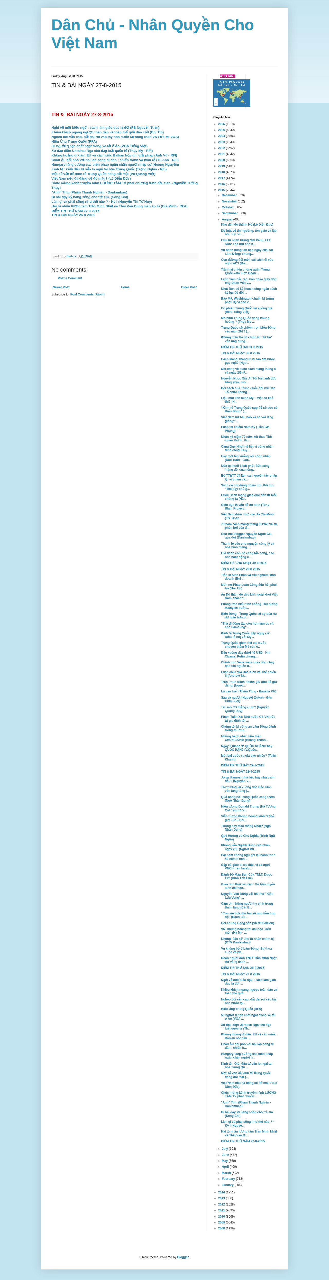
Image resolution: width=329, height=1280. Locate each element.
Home (125, 287)
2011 (222, 1210)
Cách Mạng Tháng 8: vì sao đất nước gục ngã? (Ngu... (248, 361)
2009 (222, 1222)
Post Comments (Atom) (87, 294)
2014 (222, 1192)
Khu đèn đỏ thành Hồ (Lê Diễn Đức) (247, 224)
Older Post (189, 287)
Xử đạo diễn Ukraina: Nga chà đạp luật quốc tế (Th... (246, 1026)
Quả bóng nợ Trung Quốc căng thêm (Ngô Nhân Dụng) (248, 798)
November (230, 201)
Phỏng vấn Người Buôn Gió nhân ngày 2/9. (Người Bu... (245, 847)
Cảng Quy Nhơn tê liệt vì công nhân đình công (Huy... (247, 448)
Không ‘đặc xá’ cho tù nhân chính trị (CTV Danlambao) (247, 940)
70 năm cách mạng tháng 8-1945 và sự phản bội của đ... (249, 526)
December (229, 195)
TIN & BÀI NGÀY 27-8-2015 (240, 974)
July (225, 1149)
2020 (222, 160)
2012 (222, 1204)
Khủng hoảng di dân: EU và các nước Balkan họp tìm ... (248, 1036)
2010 (222, 1216)
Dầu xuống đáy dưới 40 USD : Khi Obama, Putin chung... (245, 654)
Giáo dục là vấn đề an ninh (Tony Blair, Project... (245, 506)
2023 (222, 142)
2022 (222, 148)
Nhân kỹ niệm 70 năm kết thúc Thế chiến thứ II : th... (246, 438)
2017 (222, 178)
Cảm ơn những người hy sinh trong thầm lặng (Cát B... (247, 905)
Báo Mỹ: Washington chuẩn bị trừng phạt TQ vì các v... (247, 300)
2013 (222, 1198)
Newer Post (61, 287)
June (226, 1155)
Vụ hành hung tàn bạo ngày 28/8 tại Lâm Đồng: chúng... (247, 251)
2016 (222, 184)
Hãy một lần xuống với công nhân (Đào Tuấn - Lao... (246, 458)
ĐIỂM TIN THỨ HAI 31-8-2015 (242, 347)
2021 (222, 154)
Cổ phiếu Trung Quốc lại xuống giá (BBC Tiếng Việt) (246, 310)
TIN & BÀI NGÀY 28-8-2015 (240, 771)
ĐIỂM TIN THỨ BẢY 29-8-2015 (242, 765)
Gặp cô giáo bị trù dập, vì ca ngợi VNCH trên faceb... (245, 866)
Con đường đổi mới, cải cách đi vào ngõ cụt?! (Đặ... (247, 261)
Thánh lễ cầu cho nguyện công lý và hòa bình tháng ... (247, 545)
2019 (222, 166)
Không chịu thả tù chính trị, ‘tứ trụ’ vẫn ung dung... (246, 339)
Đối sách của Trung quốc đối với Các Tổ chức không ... (248, 390)
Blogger (183, 1257)
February (229, 1179)
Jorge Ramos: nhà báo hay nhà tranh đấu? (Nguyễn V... (248, 779)
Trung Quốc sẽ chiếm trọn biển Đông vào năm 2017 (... (248, 329)
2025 (222, 130)
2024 (222, 136)
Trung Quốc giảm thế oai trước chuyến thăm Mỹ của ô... (243, 644)
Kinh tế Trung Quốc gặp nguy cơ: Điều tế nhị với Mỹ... (245, 635)
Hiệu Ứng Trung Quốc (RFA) (241, 1009)
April (226, 1166)
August (227, 219)
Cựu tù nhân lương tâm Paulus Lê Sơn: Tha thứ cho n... (246, 242)
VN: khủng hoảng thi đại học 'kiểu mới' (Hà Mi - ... (246, 930)
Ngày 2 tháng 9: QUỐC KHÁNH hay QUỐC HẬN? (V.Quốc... (246, 748)
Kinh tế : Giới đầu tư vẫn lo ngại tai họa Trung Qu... (246, 1065)
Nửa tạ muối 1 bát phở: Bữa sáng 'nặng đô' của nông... (245, 467)
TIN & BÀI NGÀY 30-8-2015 (240, 353)
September (230, 213)
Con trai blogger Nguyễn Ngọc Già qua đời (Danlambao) (246, 535)
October (228, 207)
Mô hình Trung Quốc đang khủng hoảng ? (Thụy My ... (245, 319)
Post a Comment (70, 278)
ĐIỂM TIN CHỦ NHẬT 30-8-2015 (244, 563)
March (227, 1173)
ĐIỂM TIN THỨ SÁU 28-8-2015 (242, 968)
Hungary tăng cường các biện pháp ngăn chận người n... (247, 1055)
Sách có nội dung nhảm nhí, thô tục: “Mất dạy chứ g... (248, 487)
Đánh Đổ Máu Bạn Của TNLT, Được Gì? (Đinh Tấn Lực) (246, 876)
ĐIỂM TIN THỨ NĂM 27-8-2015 (243, 1141)
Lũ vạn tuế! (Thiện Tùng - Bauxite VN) (248, 691)
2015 (222, 190)
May (225, 1161)
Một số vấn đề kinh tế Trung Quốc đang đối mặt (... (246, 1075)
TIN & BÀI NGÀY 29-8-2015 (240, 569)
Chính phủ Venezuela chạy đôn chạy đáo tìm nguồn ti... (248, 664)
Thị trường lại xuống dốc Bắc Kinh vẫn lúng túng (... (246, 789)
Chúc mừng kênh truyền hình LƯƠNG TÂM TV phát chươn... (248, 1094)
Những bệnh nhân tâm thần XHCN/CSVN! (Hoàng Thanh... (244, 738)
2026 (222, 124)
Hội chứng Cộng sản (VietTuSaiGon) (247, 923)
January (228, 1185)
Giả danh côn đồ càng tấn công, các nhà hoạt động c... (247, 555)
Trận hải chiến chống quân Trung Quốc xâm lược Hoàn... (245, 271)
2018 (222, 172)
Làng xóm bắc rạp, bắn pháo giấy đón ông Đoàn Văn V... (249, 281)
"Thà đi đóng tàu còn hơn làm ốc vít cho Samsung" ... (247, 625)
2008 (222, 1228)
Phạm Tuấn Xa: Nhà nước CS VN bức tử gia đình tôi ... (248, 718)
